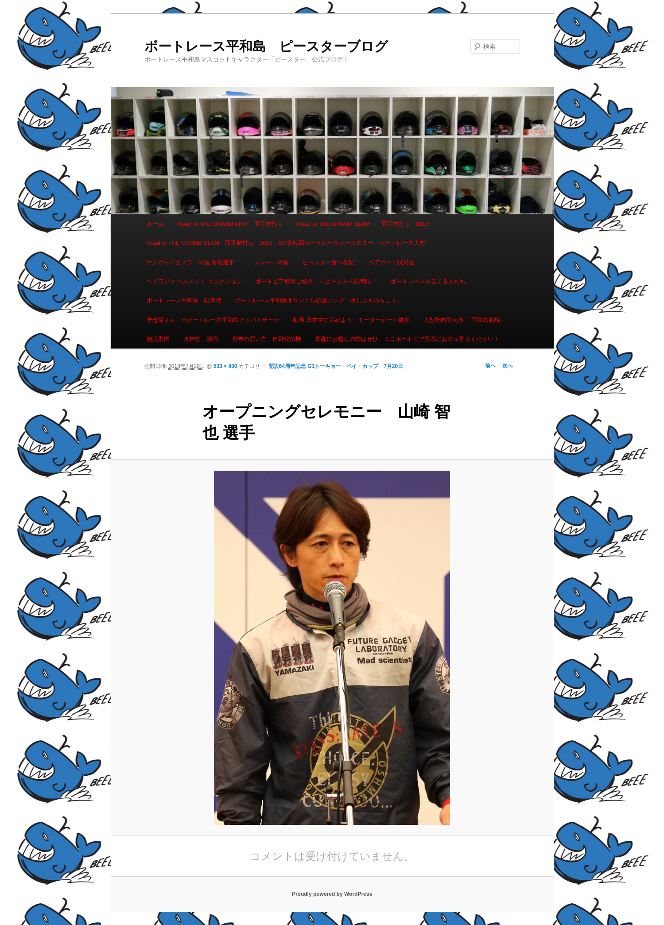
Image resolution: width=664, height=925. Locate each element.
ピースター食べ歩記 (328, 262)
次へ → (511, 366)
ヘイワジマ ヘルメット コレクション (194, 281)
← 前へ (487, 366)
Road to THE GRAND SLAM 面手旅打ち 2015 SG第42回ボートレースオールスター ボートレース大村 (286, 243)
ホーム (155, 224)
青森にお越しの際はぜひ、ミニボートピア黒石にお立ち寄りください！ (407, 339)
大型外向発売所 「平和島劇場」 (464, 320)
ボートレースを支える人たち (428, 281)
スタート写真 (271, 262)
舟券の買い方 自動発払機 (266, 339)
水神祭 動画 (200, 339)
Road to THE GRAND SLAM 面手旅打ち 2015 (362, 224)
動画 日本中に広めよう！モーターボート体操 (351, 320)
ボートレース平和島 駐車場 (184, 300)
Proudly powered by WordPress (332, 894)
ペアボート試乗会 (392, 262)
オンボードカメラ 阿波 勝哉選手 (194, 262)
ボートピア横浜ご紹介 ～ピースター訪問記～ (316, 281)
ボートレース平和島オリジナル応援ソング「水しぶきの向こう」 (318, 300)
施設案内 (158, 339)
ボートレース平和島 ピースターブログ (266, 46)
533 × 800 (225, 366)
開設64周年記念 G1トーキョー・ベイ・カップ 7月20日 (336, 366)
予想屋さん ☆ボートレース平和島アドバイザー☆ (213, 320)
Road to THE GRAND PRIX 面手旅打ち (230, 224)
